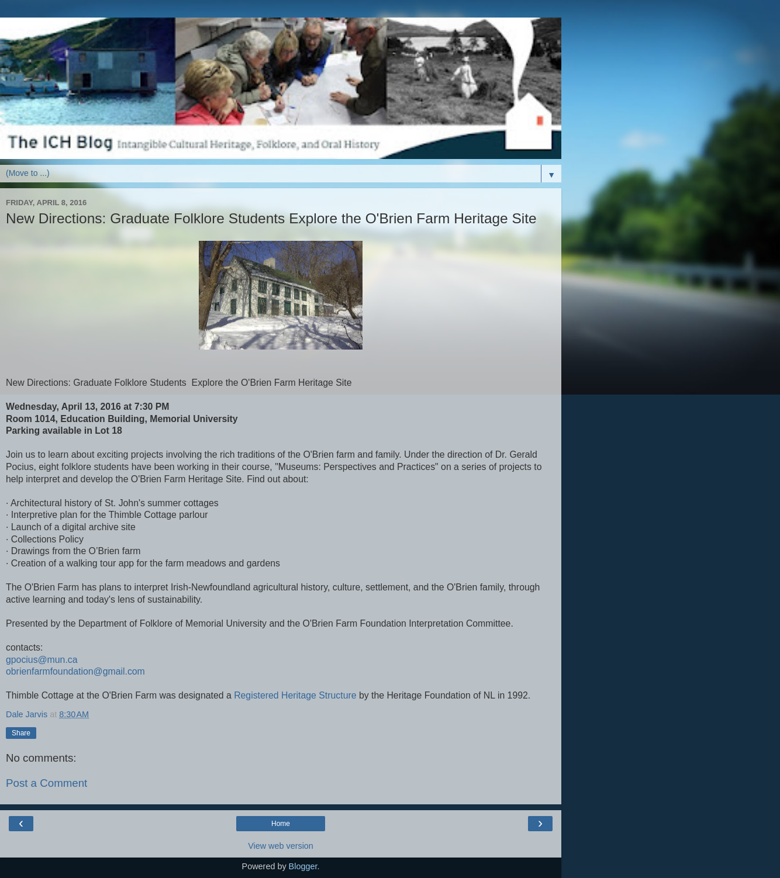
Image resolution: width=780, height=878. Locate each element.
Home (280, 824)
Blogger (303, 866)
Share (21, 733)
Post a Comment (46, 783)
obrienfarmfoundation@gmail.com (75, 671)
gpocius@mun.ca (42, 660)
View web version (280, 846)
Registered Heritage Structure (295, 695)
